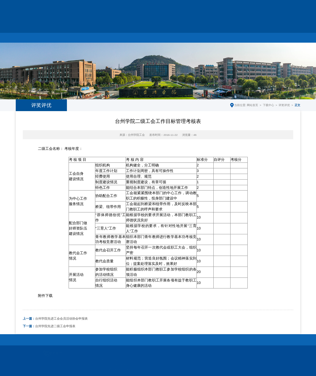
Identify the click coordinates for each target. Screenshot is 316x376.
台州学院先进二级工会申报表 (49, 326)
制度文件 (229, 33)
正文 (297, 105)
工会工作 (115, 33)
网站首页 (30, 33)
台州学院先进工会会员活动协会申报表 (55, 318)
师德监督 (286, 33)
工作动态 (87, 33)
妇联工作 (143, 33)
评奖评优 (284, 105)
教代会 (172, 33)
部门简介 (58, 33)
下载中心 (257, 33)
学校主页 (243, 8)
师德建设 (200, 33)
